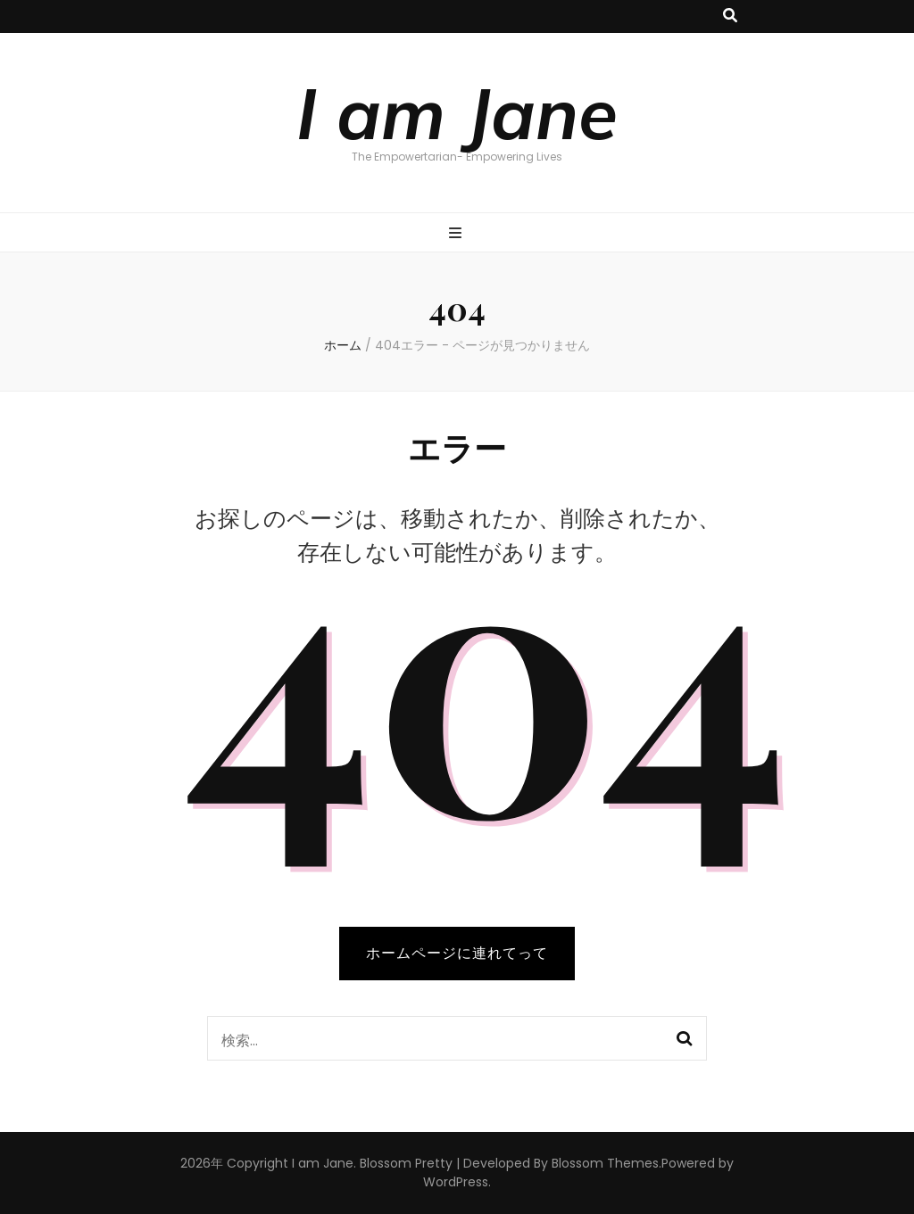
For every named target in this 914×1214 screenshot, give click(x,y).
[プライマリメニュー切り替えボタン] (457, 234)
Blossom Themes (605, 1163)
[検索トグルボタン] (730, 16)
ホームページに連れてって (457, 953)
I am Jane (457, 112)
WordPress (455, 1182)
